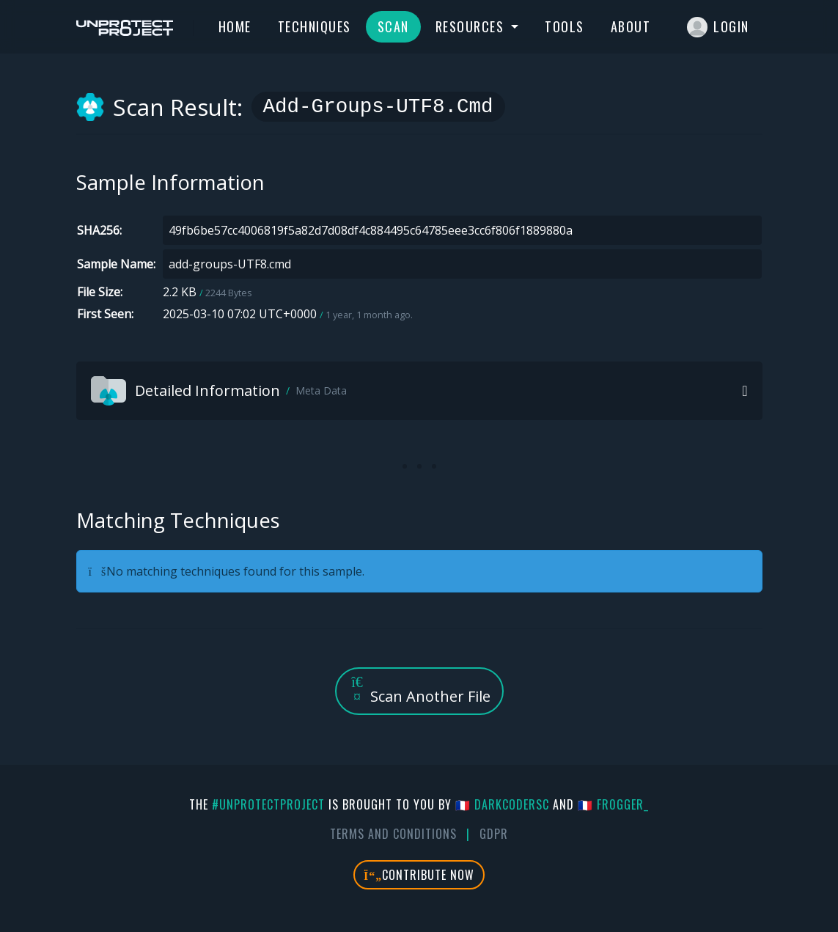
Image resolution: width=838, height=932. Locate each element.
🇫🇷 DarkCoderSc (502, 804)
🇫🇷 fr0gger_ (613, 804)
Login (718, 27)
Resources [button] (471, 26)
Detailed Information (219, 390)
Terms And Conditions (393, 834)
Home (234, 26)
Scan (393, 26)
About (631, 26)
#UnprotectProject (268, 804)
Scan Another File (419, 690)
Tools (564, 26)
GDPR (493, 834)
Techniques (314, 26)
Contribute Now (419, 875)
